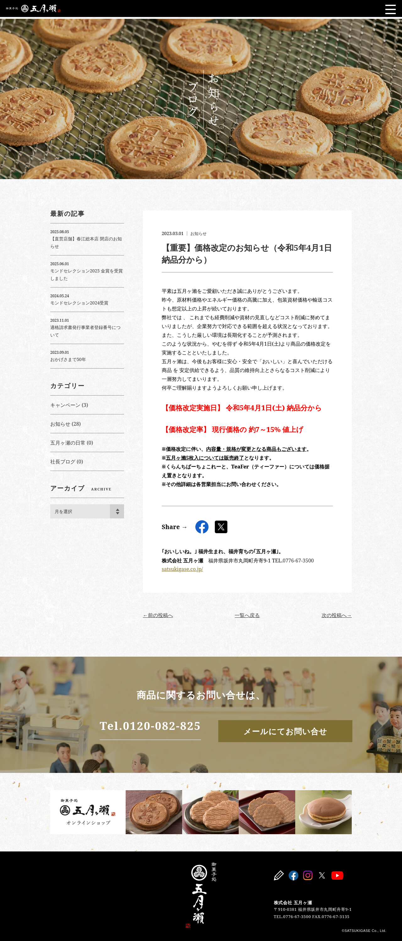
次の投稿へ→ (337, 615)
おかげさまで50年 (68, 359)
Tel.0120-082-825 (117, 726)
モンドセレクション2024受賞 (79, 303)
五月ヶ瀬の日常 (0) (71, 442)
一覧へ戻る (247, 615)
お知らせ (199, 233)
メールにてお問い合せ (274, 730)
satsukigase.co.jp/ (182, 569)
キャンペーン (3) (69, 405)
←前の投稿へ (158, 615)
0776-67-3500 (298, 560)
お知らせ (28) (65, 423)
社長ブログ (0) (66, 461)
